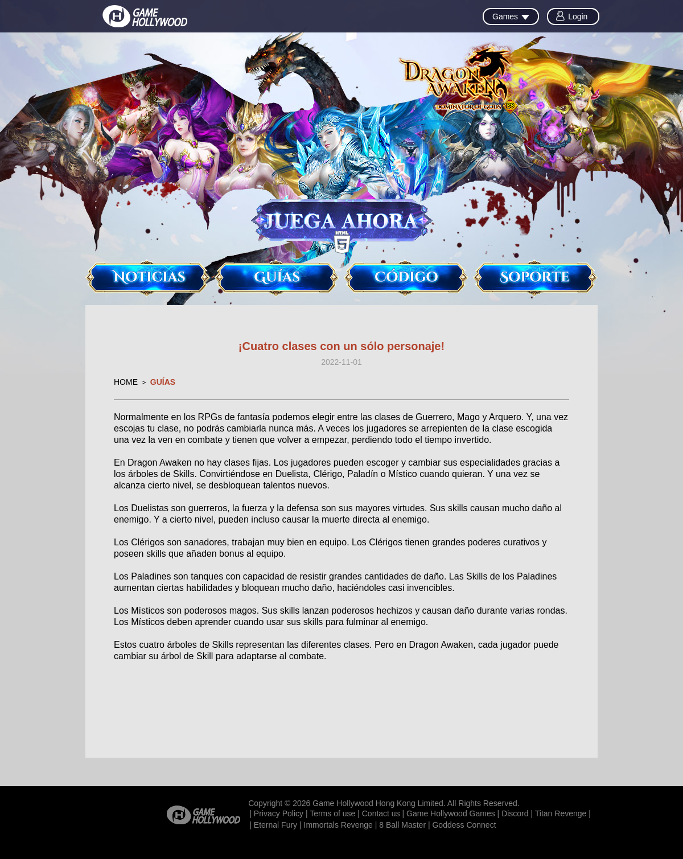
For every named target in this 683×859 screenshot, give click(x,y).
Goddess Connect (464, 824)
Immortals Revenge (338, 824)
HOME (126, 382)
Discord (514, 813)
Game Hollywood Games (450, 813)
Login (577, 16)
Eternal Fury (275, 824)
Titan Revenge (561, 813)
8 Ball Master (402, 824)
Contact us (381, 813)
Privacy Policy (278, 813)
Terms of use (332, 813)
